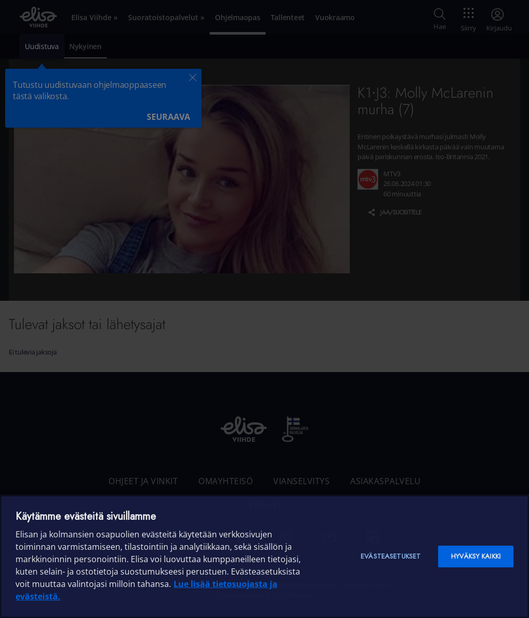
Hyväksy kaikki (476, 556)
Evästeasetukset (391, 556)
